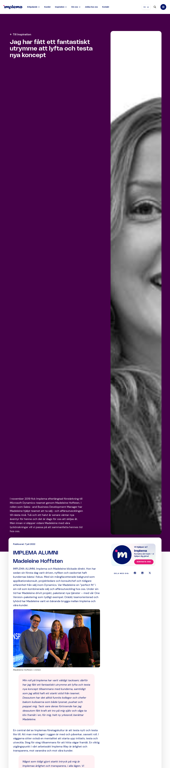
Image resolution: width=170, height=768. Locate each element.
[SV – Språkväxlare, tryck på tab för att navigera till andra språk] (146, 7)
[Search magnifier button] (155, 7)
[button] (135, 573)
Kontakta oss (144, 562)
